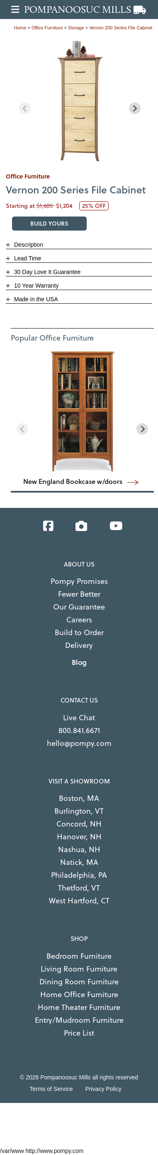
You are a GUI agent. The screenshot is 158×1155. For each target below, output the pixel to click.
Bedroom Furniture (79, 956)
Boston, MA (79, 798)
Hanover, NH (79, 836)
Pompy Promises (79, 581)
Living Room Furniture (79, 969)
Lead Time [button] (26, 258)
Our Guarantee (79, 607)
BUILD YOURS (49, 223)
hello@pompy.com (79, 743)
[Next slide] (135, 108)
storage (76, 27)
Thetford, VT (79, 888)
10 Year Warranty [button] (35, 285)
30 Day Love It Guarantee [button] (46, 272)
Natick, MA (79, 862)
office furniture (47, 27)
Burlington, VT (79, 811)
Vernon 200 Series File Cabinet (120, 27)
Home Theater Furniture (79, 1007)
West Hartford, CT (79, 900)
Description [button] (27, 244)
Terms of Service (51, 1089)
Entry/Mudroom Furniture (79, 1020)
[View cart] (140, 10)
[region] (79, 102)
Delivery (79, 645)
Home (20, 27)
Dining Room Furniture (79, 981)
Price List (79, 1033)
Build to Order (79, 632)
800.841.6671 (79, 730)
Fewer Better (79, 594)
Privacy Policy (103, 1089)
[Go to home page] (81, 9)
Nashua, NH (79, 849)
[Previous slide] (25, 108)
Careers (79, 619)
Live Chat (79, 717)
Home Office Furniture (79, 994)
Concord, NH (79, 824)
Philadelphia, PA (79, 875)
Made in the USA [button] (35, 299)
